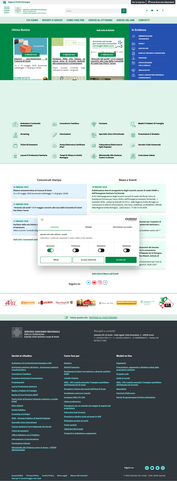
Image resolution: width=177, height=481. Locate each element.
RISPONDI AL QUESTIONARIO (103, 317)
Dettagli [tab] (88, 227)
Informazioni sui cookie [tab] (122, 227)
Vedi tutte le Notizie (105, 30)
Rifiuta (56, 260)
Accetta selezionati (88, 260)
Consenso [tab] (54, 227)
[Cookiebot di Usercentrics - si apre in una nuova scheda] (127, 219)
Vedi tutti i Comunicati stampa (26, 239)
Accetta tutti (121, 260)
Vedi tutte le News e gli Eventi (105, 273)
